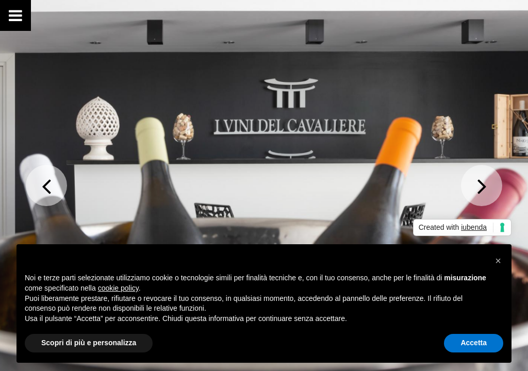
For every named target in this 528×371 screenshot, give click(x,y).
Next (481, 185)
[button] (498, 260)
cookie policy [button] (118, 288)
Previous (46, 185)
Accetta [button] (473, 343)
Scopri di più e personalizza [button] (88, 343)
